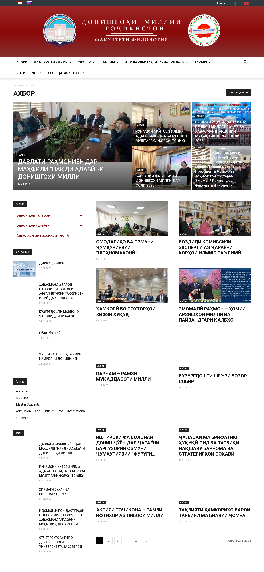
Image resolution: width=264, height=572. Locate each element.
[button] (245, 63)
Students (22, 398)
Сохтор (86, 62)
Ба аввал (19, 85)
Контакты (223, 3)
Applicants (23, 391)
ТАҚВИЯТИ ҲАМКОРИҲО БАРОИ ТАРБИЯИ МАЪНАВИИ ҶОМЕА (214, 512)
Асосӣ (21, 62)
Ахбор (22, 155)
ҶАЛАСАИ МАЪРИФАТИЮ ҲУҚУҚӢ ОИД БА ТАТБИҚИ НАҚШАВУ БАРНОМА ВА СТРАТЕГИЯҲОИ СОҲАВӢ (209, 446)
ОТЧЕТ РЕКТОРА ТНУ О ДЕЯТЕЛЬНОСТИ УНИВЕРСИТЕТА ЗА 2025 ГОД (60, 542)
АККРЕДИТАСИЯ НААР (66, 73)
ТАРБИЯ (203, 62)
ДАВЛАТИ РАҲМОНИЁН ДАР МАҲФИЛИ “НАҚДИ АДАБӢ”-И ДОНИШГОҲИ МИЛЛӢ (62, 448)
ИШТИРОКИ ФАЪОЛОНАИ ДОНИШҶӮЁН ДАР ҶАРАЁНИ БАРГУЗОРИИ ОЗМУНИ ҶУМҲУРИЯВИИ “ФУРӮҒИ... (127, 446)
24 (136, 540)
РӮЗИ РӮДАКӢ (50, 333)
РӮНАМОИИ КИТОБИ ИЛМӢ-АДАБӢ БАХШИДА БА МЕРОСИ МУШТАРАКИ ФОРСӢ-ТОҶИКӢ (62, 471)
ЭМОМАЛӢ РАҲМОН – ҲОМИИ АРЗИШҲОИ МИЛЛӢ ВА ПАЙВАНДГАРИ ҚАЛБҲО (212, 314)
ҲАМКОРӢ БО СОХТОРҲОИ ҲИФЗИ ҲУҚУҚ (125, 311)
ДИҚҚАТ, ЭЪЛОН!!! (53, 263)
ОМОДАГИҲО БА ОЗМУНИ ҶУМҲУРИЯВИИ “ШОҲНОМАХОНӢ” (125, 247)
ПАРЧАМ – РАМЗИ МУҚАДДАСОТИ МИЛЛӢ (123, 378)
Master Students (28, 404)
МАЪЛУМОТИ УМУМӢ (52, 62)
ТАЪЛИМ (109, 62)
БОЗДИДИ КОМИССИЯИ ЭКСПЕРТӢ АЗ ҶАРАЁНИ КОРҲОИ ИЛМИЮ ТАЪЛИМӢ (210, 247)
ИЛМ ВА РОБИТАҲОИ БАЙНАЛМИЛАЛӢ (156, 62)
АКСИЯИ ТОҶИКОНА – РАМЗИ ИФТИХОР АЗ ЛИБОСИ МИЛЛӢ (130, 512)
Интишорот (28, 73)
